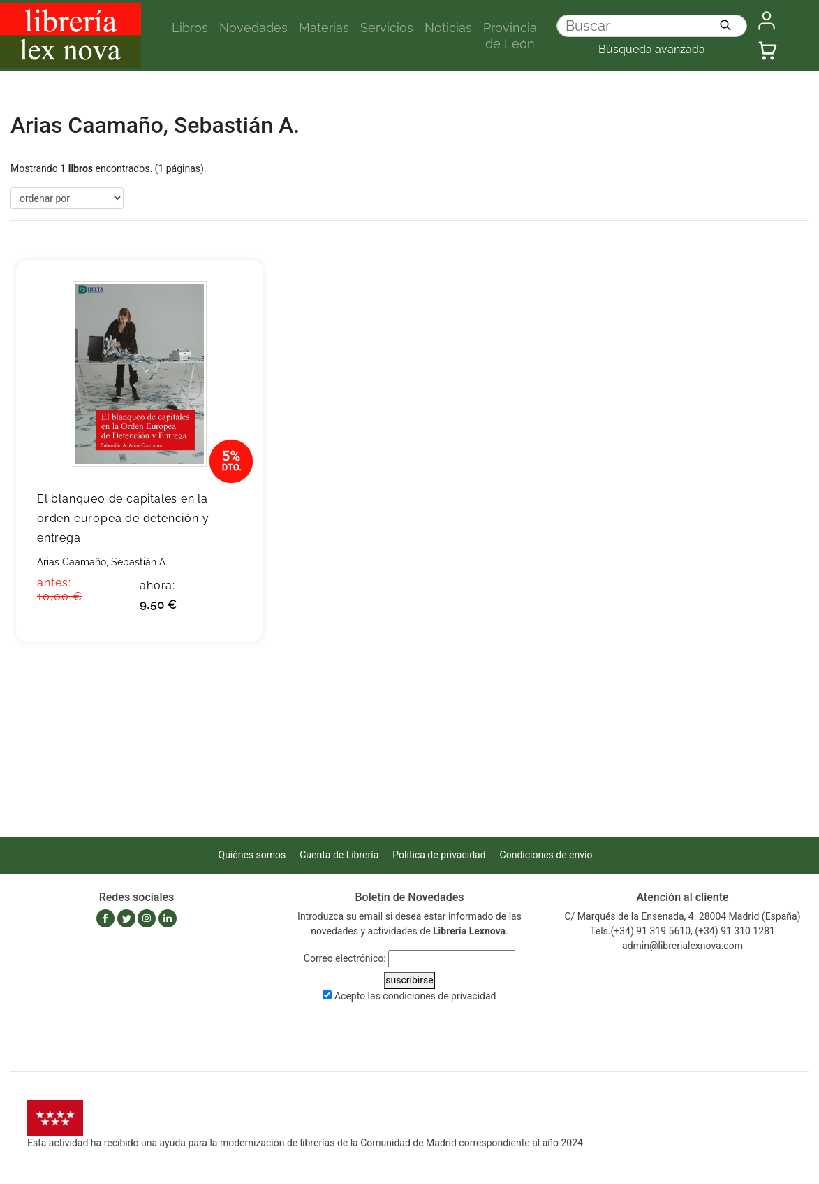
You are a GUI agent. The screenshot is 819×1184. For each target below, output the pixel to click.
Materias (324, 27)
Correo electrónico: (345, 958)
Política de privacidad (438, 854)
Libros (190, 27)
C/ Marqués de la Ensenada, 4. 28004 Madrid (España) (682, 916)
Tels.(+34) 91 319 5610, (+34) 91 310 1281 (682, 931)
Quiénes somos (252, 854)
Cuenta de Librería (339, 854)
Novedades (253, 27)
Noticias (448, 27)
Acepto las (415, 996)
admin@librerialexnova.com (682, 945)
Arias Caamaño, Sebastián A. (102, 562)
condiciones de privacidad (439, 996)
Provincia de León (510, 35)
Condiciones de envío (546, 854)
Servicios (386, 27)
